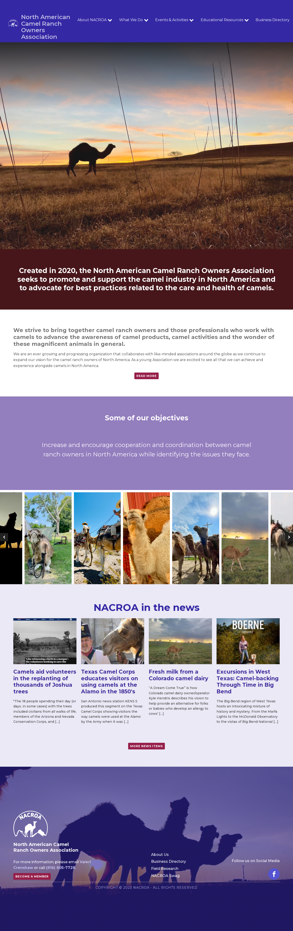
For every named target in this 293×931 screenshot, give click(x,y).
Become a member (32, 876)
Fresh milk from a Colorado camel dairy (178, 675)
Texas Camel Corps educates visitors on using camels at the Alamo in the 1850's (109, 682)
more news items (146, 746)
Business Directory (168, 861)
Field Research (164, 868)
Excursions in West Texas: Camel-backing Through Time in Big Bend (248, 682)
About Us (160, 854)
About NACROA (94, 20)
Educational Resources (225, 20)
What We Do (134, 20)
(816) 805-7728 (60, 868)
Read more (146, 376)
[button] (4, 537)
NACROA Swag (165, 876)
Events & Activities (174, 20)
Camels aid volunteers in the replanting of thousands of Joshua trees (44, 682)
